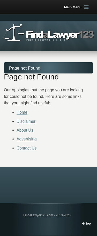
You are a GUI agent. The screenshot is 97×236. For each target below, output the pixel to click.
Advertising (27, 139)
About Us (25, 130)
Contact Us (27, 148)
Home (22, 112)
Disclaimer (26, 121)
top (88, 223)
